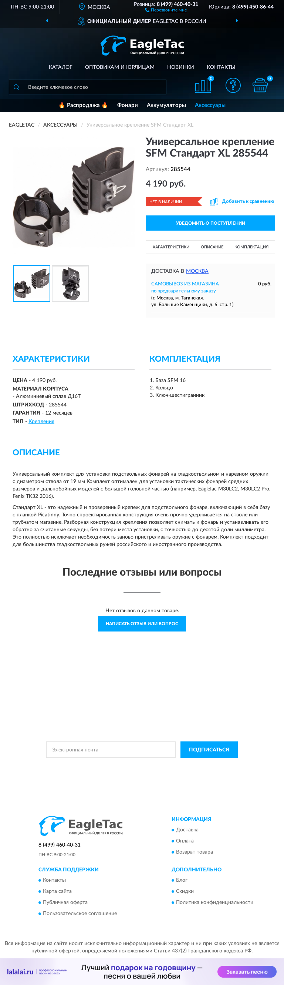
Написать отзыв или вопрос (142, 624)
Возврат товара (194, 852)
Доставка (187, 829)
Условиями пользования (135, 772)
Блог (181, 880)
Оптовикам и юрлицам (120, 67)
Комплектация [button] (251, 247)
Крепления (41, 421)
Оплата (185, 841)
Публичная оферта (65, 902)
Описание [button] (212, 247)
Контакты (221, 67)
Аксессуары (210, 105)
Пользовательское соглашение (80, 914)
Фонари (127, 105)
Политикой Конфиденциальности (178, 766)
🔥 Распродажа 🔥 (83, 105)
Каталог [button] (60, 67)
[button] (166, 9)
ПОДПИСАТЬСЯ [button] (209, 750)
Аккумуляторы (166, 105)
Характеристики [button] (171, 247)
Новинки (180, 67)
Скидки (185, 891)
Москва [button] (197, 271)
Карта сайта (57, 891)
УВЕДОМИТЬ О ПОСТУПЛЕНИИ (210, 223)
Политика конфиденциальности (214, 902)
